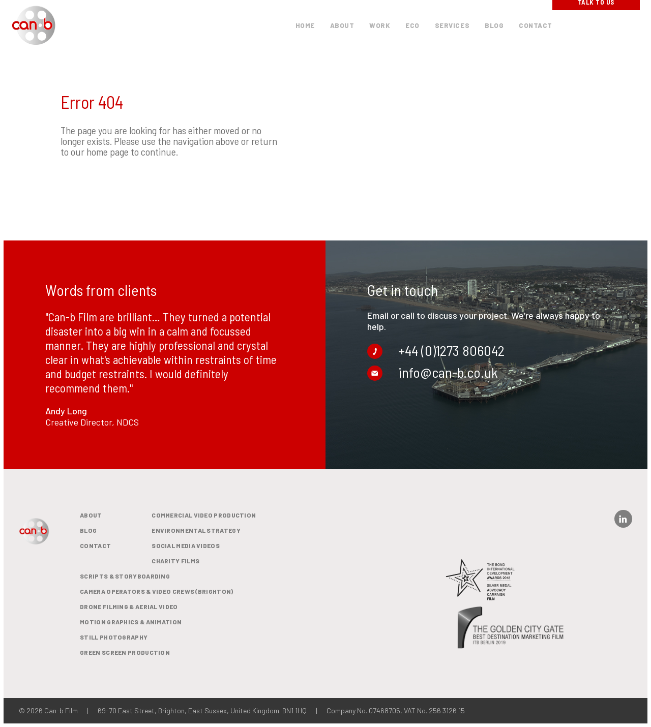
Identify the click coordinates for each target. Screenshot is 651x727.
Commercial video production (204, 515)
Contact (95, 545)
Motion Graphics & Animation (131, 621)
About (91, 515)
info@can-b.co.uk (436, 368)
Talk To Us (596, 25)
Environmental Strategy (196, 530)
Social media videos (186, 545)
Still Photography (113, 637)
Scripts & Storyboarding (125, 576)
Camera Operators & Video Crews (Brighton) (156, 591)
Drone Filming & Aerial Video (128, 606)
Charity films (175, 560)
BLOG (88, 530)
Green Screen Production (125, 652)
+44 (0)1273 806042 (440, 346)
